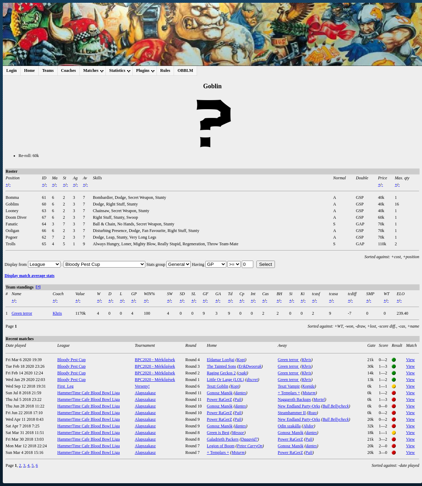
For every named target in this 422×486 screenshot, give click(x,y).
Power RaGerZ (219, 399)
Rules (165, 70)
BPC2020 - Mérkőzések (155, 359)
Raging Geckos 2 (221, 373)
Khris (57, 313)
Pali (237, 399)
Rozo (312, 412)
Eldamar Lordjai (220, 359)
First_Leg (65, 386)
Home (29, 70)
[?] (38, 287)
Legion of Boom (220, 445)
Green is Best (218, 432)
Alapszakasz (145, 392)
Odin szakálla (289, 426)
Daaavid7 (249, 439)
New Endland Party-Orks (299, 406)
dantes (240, 392)
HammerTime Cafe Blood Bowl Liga (88, 392)
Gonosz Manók (220, 392)
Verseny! (142, 386)
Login (11, 70)
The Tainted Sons (221, 366)
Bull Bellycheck (335, 406)
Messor (238, 432)
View (410, 359)
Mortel (319, 399)
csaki (242, 373)
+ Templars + (289, 392)
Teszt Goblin (217, 386)
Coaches (68, 70)
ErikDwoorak (250, 366)
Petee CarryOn (249, 445)
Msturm (309, 392)
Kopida (308, 386)
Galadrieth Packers (223, 439)
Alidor (308, 426)
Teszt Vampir (289, 386)
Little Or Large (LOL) (225, 379)
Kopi (241, 359)
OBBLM (185, 70)
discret (252, 379)
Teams (48, 70)
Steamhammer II (292, 412)
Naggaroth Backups (294, 399)
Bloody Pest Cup (71, 359)
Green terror (22, 313)
